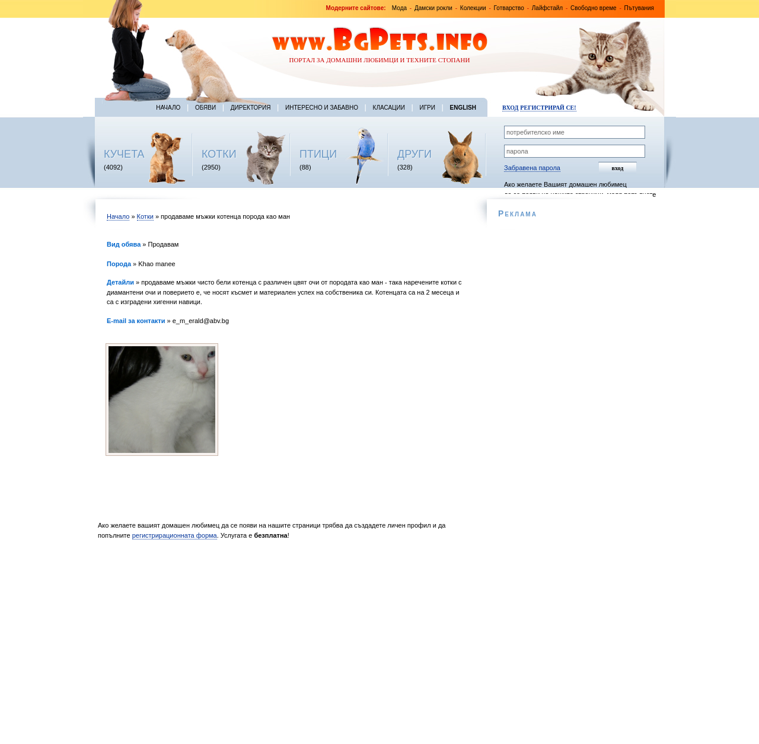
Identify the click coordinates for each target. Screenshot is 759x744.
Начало (168, 107)
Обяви (205, 107)
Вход (510, 107)
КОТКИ (219, 154)
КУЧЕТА (124, 154)
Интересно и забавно (321, 107)
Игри (427, 107)
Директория (251, 107)
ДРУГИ (414, 154)
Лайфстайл (547, 8)
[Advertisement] (283, 645)
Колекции (473, 8)
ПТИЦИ (318, 154)
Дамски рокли (433, 8)
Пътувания (639, 8)
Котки (145, 216)
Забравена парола (532, 167)
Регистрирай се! (548, 107)
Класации (389, 107)
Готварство (509, 8)
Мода (399, 8)
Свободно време (593, 8)
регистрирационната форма (174, 535)
